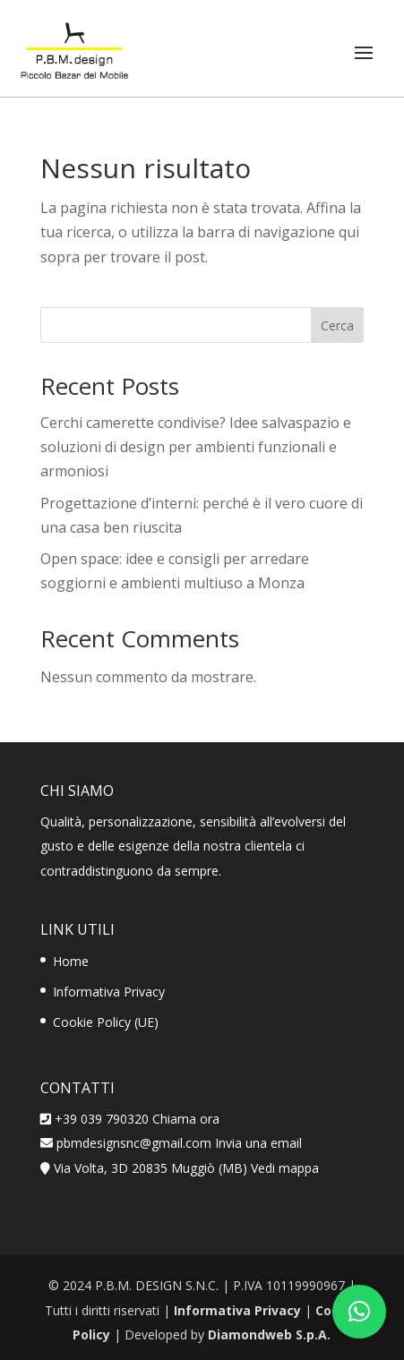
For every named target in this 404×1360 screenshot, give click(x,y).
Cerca (337, 325)
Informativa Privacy (109, 991)
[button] (359, 1312)
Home (71, 961)
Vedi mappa (285, 1167)
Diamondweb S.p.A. (269, 1334)
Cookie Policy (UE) (106, 1022)
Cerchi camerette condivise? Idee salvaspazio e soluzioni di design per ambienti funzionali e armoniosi (195, 447)
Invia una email (258, 1142)
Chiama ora (185, 1118)
